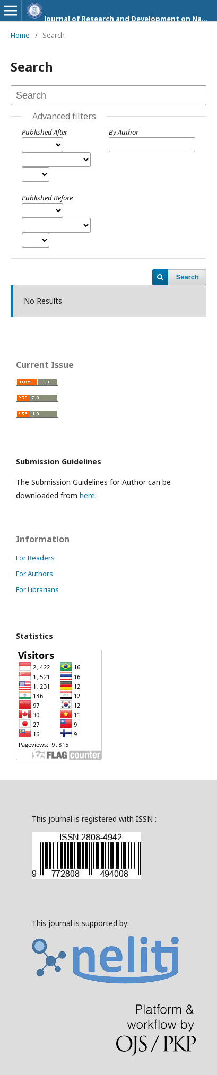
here (87, 495)
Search (187, 277)
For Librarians (37, 589)
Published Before (47, 197)
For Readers (35, 557)
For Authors (34, 573)
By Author (123, 132)
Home (20, 35)
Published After (44, 132)
